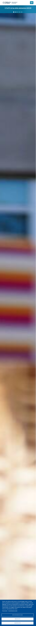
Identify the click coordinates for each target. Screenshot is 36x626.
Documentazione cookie (12, 610)
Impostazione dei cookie (17, 614)
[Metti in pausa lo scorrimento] (14, 12)
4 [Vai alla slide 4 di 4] (22, 12)
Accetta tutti (17, 622)
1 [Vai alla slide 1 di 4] (16, 12)
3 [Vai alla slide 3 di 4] (20, 12)
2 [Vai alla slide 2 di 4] (18, 12)
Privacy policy (4, 610)
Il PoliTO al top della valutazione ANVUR (18, 8)
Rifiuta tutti (17, 618)
